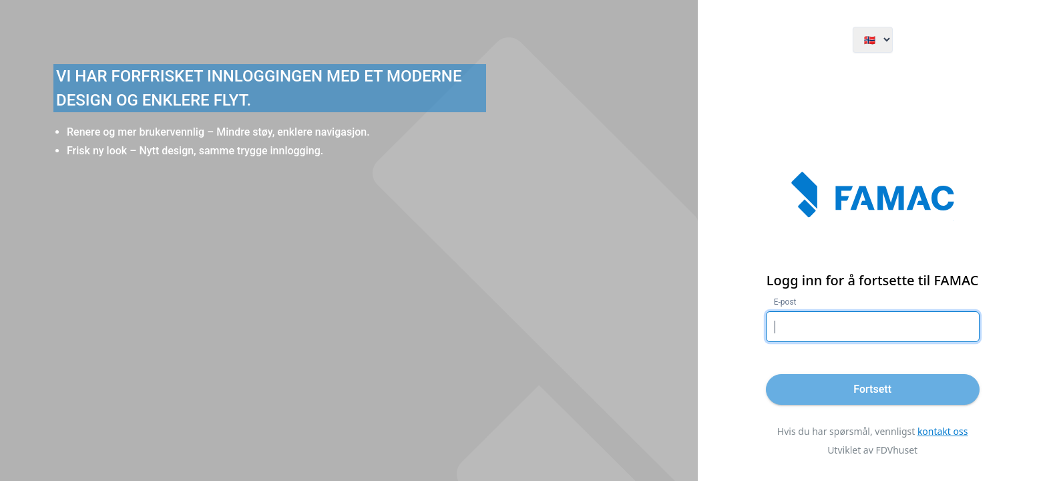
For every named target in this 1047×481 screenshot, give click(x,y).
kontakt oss (942, 431)
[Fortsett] (873, 389)
